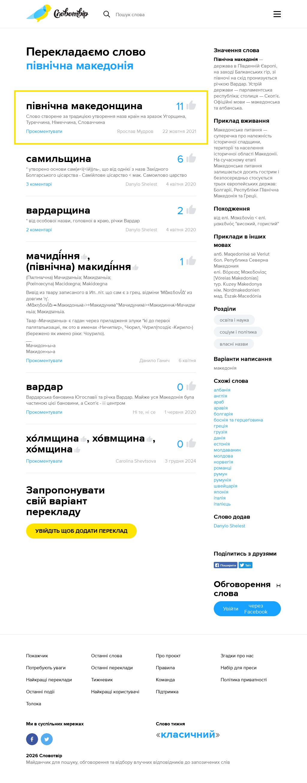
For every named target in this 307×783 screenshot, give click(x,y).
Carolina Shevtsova (136, 461)
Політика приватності (244, 679)
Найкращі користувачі (115, 691)
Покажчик (37, 655)
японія (221, 491)
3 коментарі (39, 184)
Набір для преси (239, 667)
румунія (222, 479)
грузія (220, 431)
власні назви (234, 343)
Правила (165, 667)
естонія (222, 443)
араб (219, 401)
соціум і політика (238, 331)
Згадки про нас (237, 655)
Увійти (247, 608)
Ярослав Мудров (135, 131)
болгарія (223, 413)
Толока (33, 703)
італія (220, 497)
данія (219, 437)
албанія (222, 389)
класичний (188, 734)
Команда (165, 679)
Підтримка (167, 691)
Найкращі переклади (49, 679)
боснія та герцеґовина (238, 419)
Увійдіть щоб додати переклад (81, 531)
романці (222, 467)
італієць (222, 503)
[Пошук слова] (162, 14)
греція (221, 425)
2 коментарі (39, 229)
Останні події (40, 691)
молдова (223, 455)
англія (220, 395)
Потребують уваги (46, 667)
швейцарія (225, 485)
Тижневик (102, 679)
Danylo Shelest (229, 525)
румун (220, 473)
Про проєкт (168, 655)
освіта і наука (234, 319)
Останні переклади (112, 667)
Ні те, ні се (144, 412)
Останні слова (106, 655)
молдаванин (227, 449)
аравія (221, 407)
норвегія (223, 461)
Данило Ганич (154, 360)
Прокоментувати (44, 131)
